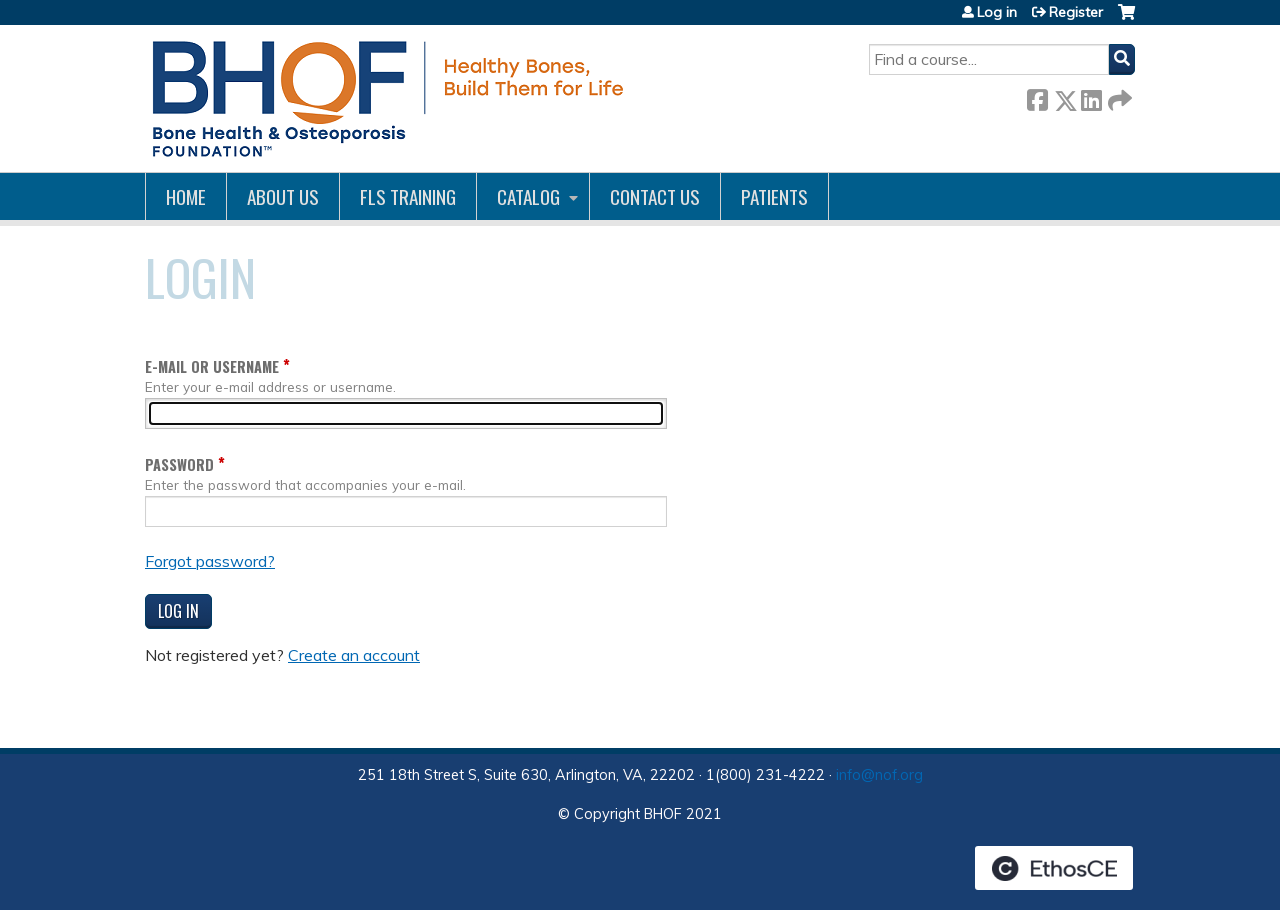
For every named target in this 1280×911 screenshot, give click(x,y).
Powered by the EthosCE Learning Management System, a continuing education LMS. (1054, 868)
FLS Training (408, 196)
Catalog (528, 196)
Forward (1118, 96)
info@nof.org (879, 775)
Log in (997, 12)
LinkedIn (1091, 96)
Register (1076, 12)
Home (186, 196)
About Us (283, 196)
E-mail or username (212, 366)
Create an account (354, 655)
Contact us (655, 196)
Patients (774, 196)
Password (179, 464)
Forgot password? (210, 561)
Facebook (1037, 96)
